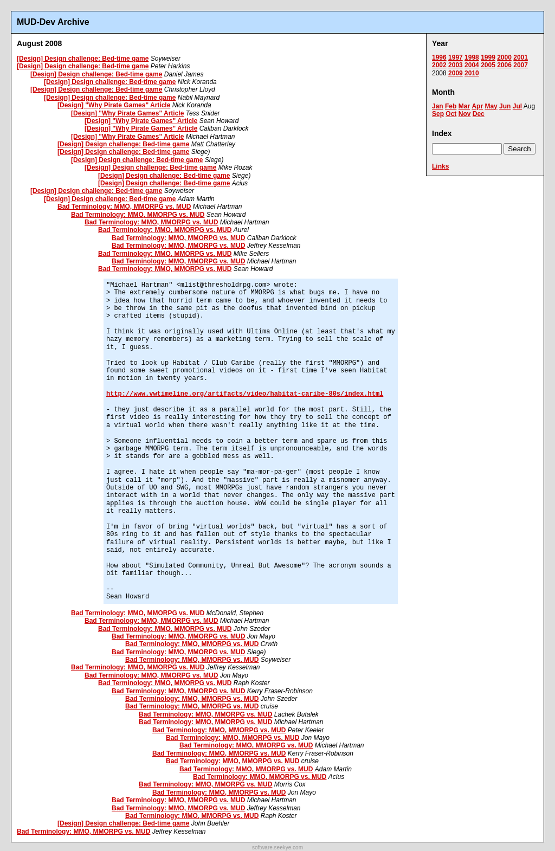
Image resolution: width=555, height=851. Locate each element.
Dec (479, 114)
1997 (455, 57)
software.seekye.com (277, 847)
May (491, 106)
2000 (504, 57)
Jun (505, 106)
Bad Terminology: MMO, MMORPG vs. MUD (124, 206)
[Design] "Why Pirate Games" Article (113, 105)
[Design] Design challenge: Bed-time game (83, 58)
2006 (504, 65)
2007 (520, 65)
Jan (437, 106)
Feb (450, 106)
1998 (471, 57)
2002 (439, 65)
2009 (455, 73)
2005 (488, 65)
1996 (439, 57)
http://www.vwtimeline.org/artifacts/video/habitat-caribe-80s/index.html (244, 394)
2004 (471, 65)
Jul (517, 106)
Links (440, 166)
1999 (488, 57)
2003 (455, 65)
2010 (471, 73)
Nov (465, 114)
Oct (451, 114)
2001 (520, 57)
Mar (464, 106)
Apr (477, 106)
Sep (438, 114)
